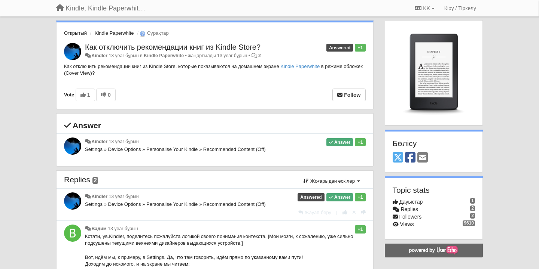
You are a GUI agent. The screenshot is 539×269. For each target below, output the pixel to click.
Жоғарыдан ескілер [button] (331, 181)
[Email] (422, 157)
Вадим (98, 228)
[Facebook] (410, 157)
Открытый (75, 33)
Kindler (99, 55)
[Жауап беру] (314, 212)
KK (424, 8)
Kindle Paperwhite (114, 33)
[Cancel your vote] (354, 212)
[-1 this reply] (363, 212)
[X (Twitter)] (398, 157)
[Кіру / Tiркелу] (460, 8)
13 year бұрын (123, 141)
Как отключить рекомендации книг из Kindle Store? (173, 47)
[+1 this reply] (344, 212)
